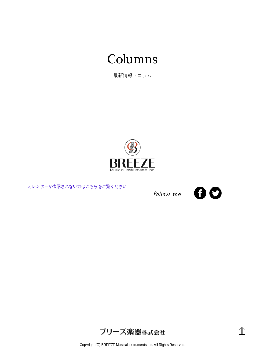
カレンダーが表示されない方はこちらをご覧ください (77, 186)
